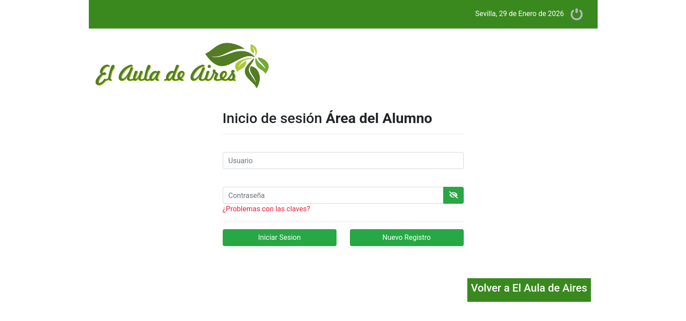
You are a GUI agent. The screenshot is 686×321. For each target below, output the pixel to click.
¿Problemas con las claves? (266, 209)
